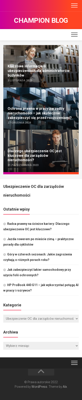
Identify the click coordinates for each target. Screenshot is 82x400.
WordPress (39, 386)
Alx (65, 386)
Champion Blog (41, 20)
